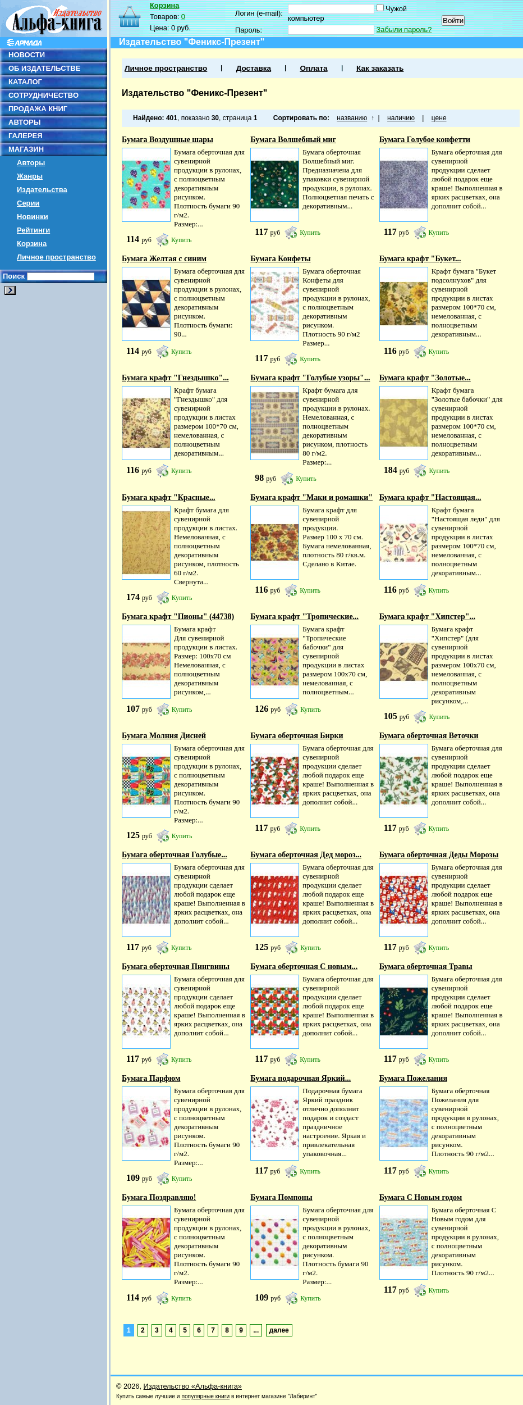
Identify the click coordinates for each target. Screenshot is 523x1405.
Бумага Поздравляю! (159, 1197)
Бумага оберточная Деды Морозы (439, 855)
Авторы (31, 162)
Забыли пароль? (404, 29)
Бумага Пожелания (413, 1078)
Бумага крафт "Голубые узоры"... (310, 378)
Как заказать (379, 68)
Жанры (30, 176)
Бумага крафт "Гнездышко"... (175, 378)
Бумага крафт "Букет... (420, 258)
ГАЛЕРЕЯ (25, 135)
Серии (28, 203)
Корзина (32, 243)
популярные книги (205, 1396)
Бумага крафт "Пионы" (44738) (178, 616)
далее (279, 1330)
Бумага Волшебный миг (293, 139)
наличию (401, 118)
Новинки (32, 216)
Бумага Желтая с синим (164, 258)
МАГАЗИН (26, 149)
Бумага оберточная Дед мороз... (305, 855)
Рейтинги (33, 230)
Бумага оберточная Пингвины (176, 966)
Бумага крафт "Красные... (168, 497)
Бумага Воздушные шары (167, 139)
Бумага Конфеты (280, 258)
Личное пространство (56, 257)
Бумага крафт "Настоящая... (430, 497)
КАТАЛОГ (25, 82)
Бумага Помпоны (281, 1197)
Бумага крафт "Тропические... (304, 616)
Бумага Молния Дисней (164, 735)
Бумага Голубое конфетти (424, 139)
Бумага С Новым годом (420, 1197)
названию (352, 118)
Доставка (253, 68)
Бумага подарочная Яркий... (300, 1078)
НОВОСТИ (26, 55)
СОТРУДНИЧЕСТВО (43, 95)
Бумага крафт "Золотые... (425, 378)
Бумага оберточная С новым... (303, 966)
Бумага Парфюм (151, 1078)
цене (439, 118)
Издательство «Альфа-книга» (193, 1386)
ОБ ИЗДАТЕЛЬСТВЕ (44, 68)
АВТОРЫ (24, 122)
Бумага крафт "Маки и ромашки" (311, 497)
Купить (181, 240)
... (256, 1330)
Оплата (313, 68)
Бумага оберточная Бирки (296, 735)
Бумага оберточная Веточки (429, 735)
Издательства (42, 189)
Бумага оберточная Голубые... (174, 855)
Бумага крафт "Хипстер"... (427, 616)
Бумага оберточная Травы (425, 966)
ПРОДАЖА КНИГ (37, 108)
